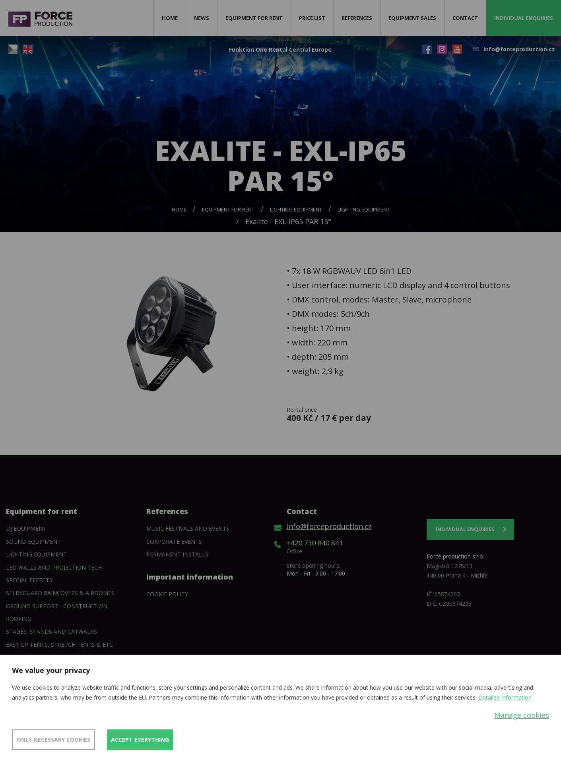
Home (170, 17)
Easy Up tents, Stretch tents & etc (59, 644)
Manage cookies (521, 715)
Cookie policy (167, 594)
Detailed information (505, 697)
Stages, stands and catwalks (51, 631)
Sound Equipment (33, 541)
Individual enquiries (523, 17)
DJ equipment (26, 528)
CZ (12, 49)
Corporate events (174, 541)
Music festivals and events (187, 528)
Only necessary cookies (53, 739)
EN (28, 49)
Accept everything (140, 739)
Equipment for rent (228, 209)
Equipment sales (412, 17)
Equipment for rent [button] (254, 17)
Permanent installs (177, 554)
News (201, 17)
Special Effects (29, 580)
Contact (465, 17)
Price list (312, 17)
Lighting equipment (296, 209)
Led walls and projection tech (54, 567)
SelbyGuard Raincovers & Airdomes (60, 593)
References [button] (357, 17)
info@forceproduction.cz (519, 49)
